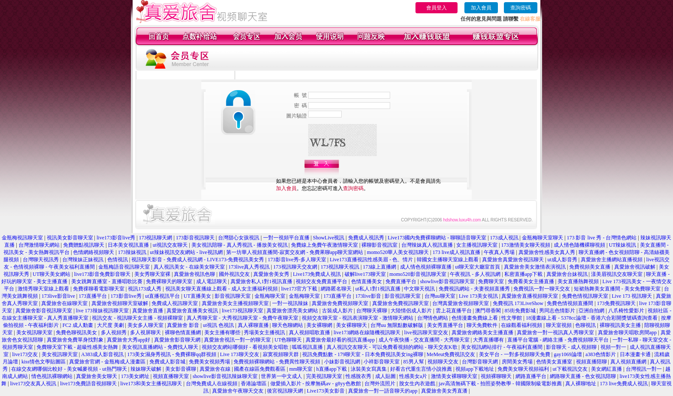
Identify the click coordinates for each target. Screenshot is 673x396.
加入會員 (481, 8)
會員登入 (436, 8)
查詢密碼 (520, 8)
